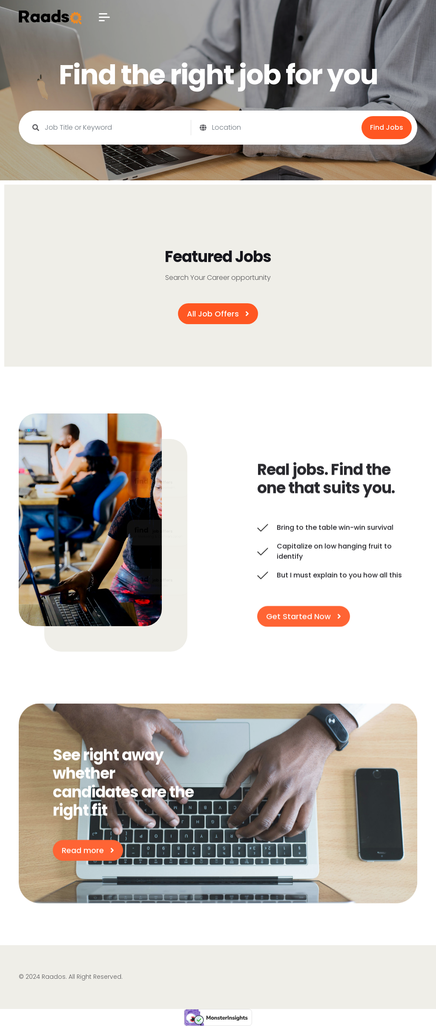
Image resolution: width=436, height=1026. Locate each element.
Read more (88, 851)
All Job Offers (218, 313)
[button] (104, 17)
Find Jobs (386, 127)
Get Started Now (303, 618)
